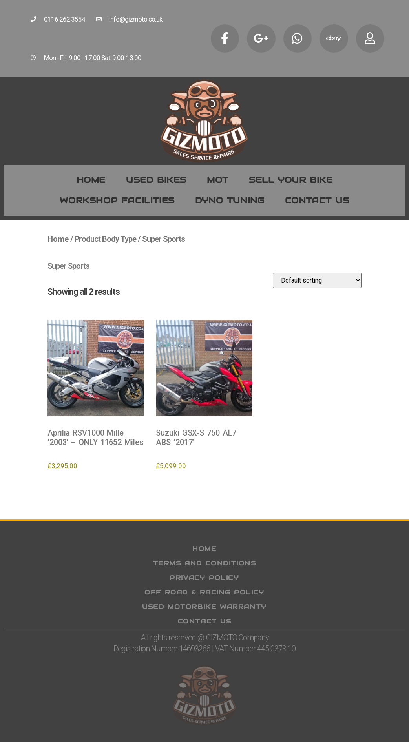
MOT (217, 180)
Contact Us (205, 621)
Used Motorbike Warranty (204, 607)
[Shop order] (317, 280)
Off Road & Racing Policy (204, 592)
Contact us (317, 200)
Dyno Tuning (230, 200)
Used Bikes (156, 180)
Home (91, 180)
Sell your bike (290, 180)
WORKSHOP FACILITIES (117, 200)
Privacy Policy (204, 578)
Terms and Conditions (204, 563)
